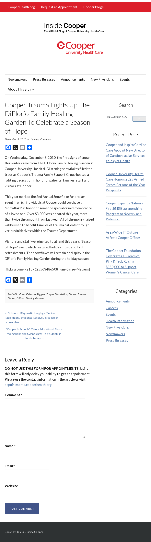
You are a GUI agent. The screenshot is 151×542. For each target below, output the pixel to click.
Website (11, 486)
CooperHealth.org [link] (21, 7)
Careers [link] (112, 308)
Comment (13, 395)
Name (10, 446)
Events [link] (125, 79)
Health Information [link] (120, 321)
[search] (117, 117)
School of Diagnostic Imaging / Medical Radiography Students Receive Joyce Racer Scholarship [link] (31, 317)
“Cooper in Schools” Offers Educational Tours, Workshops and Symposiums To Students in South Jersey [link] (34, 334)
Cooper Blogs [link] (93, 7)
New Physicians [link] (102, 79)
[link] (74, 26)
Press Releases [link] (44, 79)
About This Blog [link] (21, 89)
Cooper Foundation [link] (56, 294)
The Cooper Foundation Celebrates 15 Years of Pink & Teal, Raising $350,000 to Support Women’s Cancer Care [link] (123, 261)
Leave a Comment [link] (40, 139)
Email (10, 466)
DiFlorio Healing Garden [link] (29, 298)
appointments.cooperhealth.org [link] (28, 385)
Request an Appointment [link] (59, 7)
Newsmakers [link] (17, 79)
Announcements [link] (73, 79)
